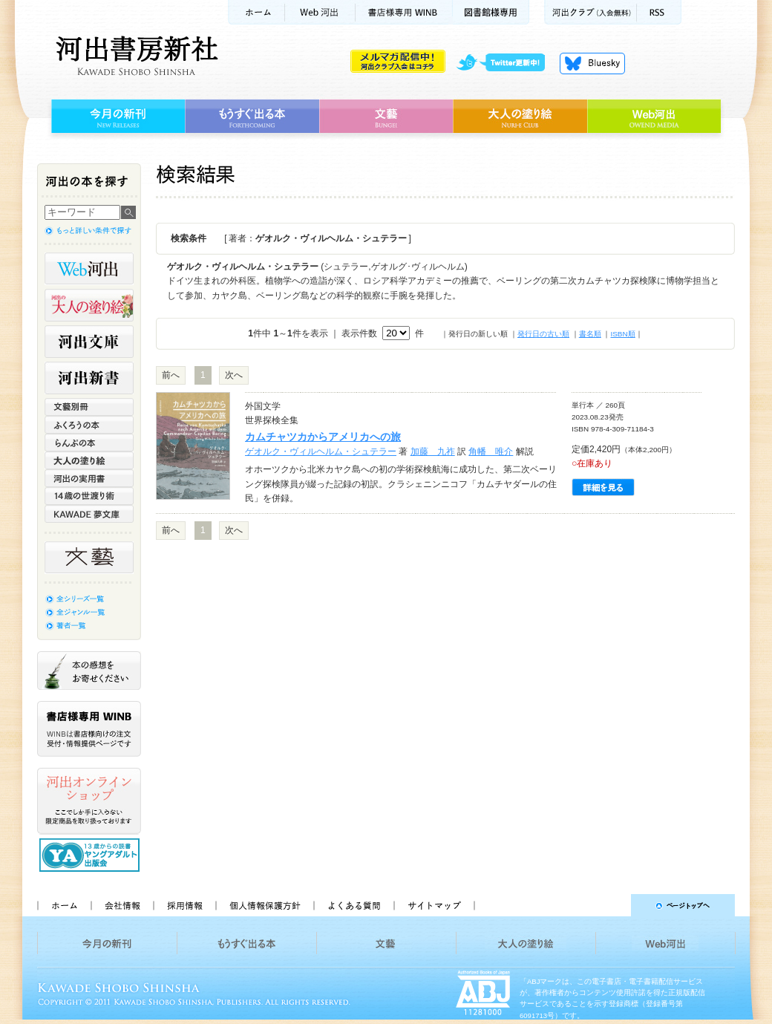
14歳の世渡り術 (89, 496)
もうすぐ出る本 (252, 116)
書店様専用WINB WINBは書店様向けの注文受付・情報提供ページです (89, 729)
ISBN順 (622, 334)
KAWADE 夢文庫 (89, 514)
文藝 (386, 116)
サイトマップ (434, 905)
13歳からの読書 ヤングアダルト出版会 (91, 855)
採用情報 (184, 905)
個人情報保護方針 (264, 905)
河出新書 (89, 378)
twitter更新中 (506, 63)
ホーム (256, 12)
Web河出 (320, 12)
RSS (659, 12)
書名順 (590, 334)
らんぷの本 (89, 442)
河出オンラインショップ (89, 801)
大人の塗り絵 (520, 116)
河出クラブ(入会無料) (590, 12)
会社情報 (122, 905)
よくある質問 (353, 905)
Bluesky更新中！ (592, 63)
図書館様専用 (491, 12)
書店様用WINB (404, 12)
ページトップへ (611, 905)
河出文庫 (89, 341)
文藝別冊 (89, 407)
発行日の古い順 (543, 334)
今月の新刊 (116, 116)
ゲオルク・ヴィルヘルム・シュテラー (320, 451)
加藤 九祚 (432, 451)
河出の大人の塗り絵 (89, 305)
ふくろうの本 (89, 425)
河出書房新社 (135, 56)
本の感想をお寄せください (89, 670)
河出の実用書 (89, 478)
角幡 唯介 (490, 451)
